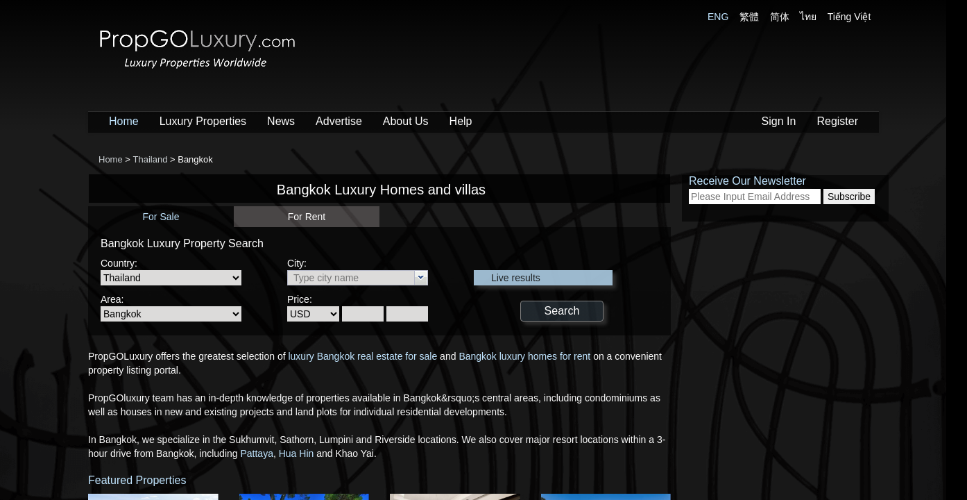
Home (124, 121)
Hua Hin (296, 453)
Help (461, 121)
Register (837, 121)
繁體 (749, 16)
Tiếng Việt (849, 16)
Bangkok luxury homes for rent (524, 356)
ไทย (808, 16)
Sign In (779, 121)
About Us (406, 121)
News (281, 121)
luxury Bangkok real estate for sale (362, 356)
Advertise (339, 121)
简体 (779, 16)
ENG (718, 16)
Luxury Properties (203, 121)
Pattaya (256, 453)
